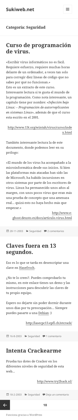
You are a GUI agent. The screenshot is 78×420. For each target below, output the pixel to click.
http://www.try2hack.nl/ (54, 381)
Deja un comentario (57, 394)
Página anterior (5, 405)
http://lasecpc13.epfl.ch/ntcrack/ (49, 323)
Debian (43, 313)
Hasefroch (27, 267)
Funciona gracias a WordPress (24, 415)
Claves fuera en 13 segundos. (31, 249)
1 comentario (53, 336)
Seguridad (35, 231)
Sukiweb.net (20, 9)
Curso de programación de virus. (38, 48)
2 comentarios (55, 231)
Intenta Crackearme (33, 350)
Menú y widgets (67, 13)
